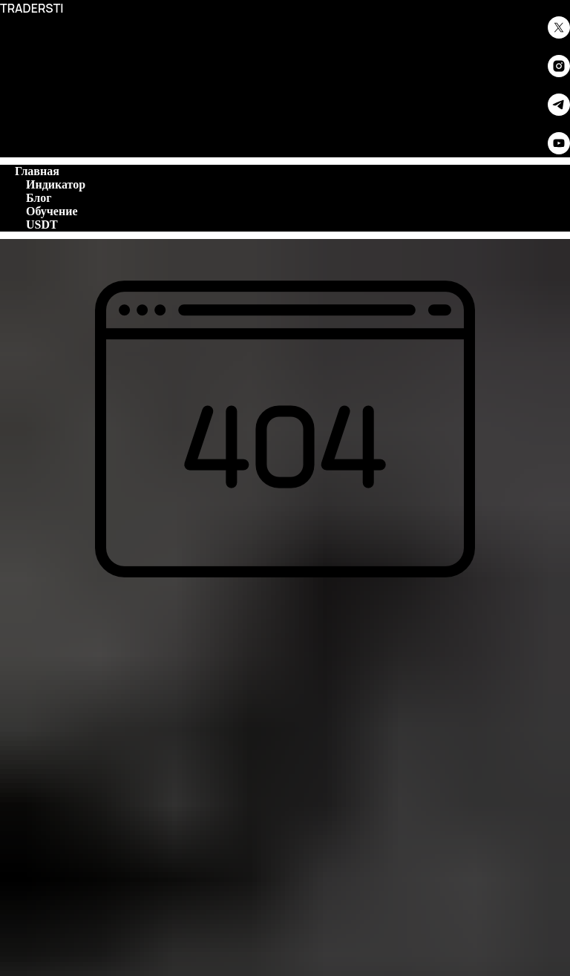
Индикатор (55, 184)
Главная (37, 171)
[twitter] (559, 34)
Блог (39, 197)
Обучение (52, 211)
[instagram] (559, 73)
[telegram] (559, 111)
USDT (42, 224)
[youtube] (559, 150)
